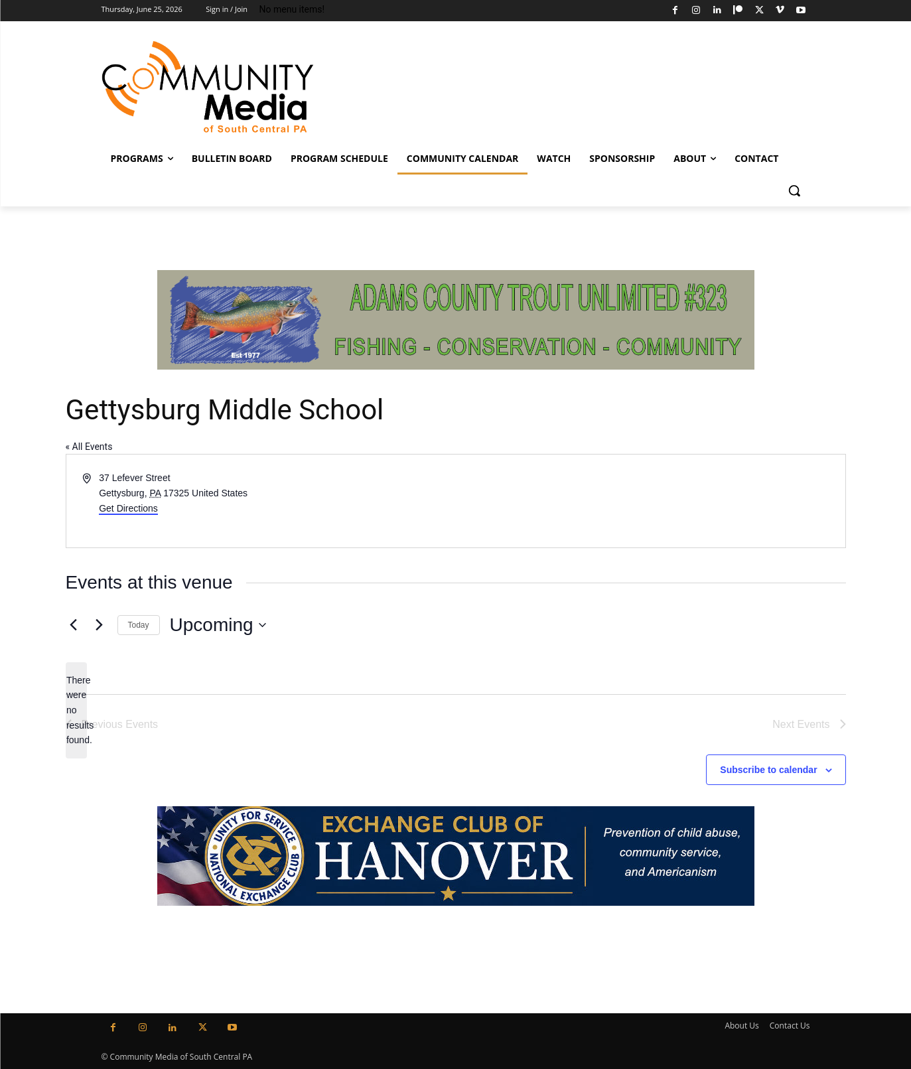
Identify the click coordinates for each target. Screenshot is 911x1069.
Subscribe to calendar (768, 769)
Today (138, 625)
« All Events (89, 446)
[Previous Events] (74, 625)
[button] (794, 190)
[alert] (76, 710)
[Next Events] (99, 625)
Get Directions (128, 508)
